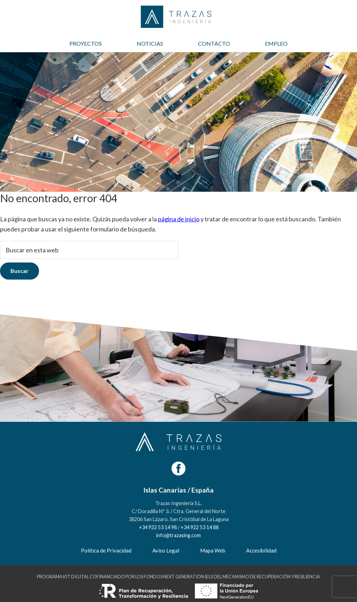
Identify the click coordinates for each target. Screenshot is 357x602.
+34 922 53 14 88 (200, 527)
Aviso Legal (165, 550)
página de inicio (178, 219)
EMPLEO (276, 43)
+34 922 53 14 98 (158, 527)
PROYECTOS (85, 43)
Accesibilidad (261, 550)
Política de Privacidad (106, 550)
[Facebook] (178, 468)
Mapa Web (212, 550)
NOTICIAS (150, 43)
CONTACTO (214, 43)
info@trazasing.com (178, 535)
